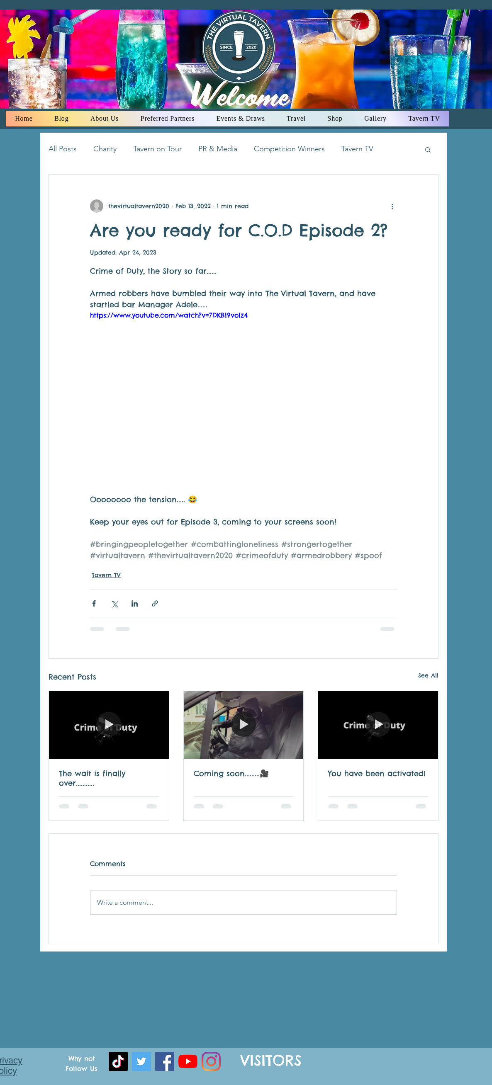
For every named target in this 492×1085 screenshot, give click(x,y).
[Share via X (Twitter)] (114, 603)
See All (428, 675)
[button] (428, 149)
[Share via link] (155, 603)
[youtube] (187, 1061)
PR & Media (217, 148)
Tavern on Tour (157, 148)
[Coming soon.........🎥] (244, 724)
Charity (105, 148)
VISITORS (271, 1060)
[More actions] (392, 206)
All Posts (63, 148)
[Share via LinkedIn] (135, 603)
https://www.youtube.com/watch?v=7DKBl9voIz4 (169, 315)
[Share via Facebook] (94, 603)
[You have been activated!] (378, 724)
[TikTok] (118, 1061)
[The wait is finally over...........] (109, 724)
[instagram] (211, 1061)
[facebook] (164, 1061)
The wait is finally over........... (92, 778)
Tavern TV (357, 148)
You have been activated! (377, 773)
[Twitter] (141, 1061)
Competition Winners (289, 148)
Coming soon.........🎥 (231, 773)
